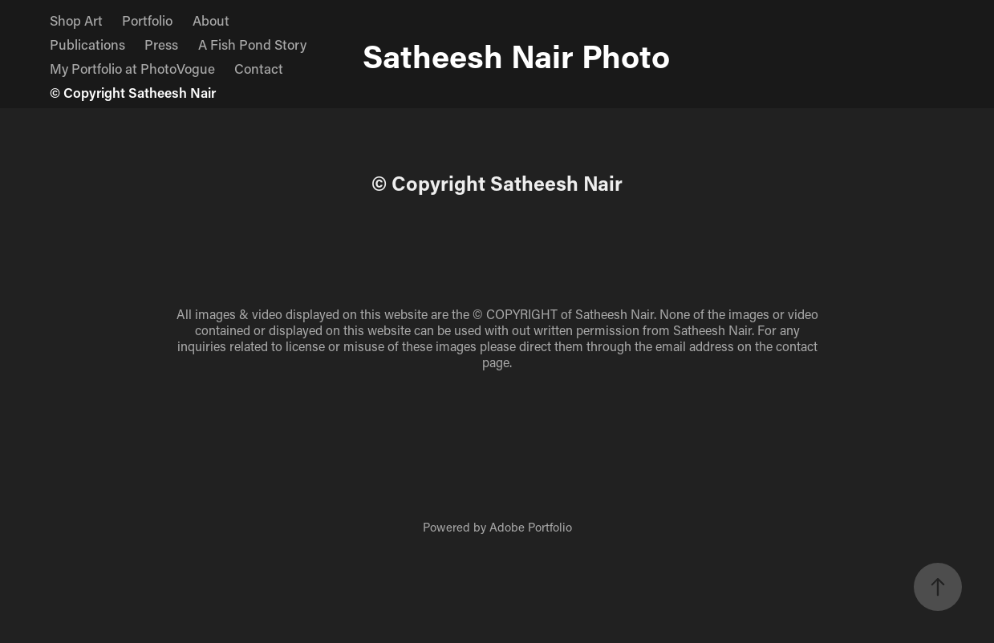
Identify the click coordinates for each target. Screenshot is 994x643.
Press (161, 44)
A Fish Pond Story (252, 44)
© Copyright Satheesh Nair (133, 92)
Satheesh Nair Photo (516, 55)
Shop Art (76, 20)
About (211, 20)
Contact (258, 68)
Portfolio (147, 20)
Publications (87, 44)
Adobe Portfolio (530, 527)
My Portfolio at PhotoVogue (132, 68)
